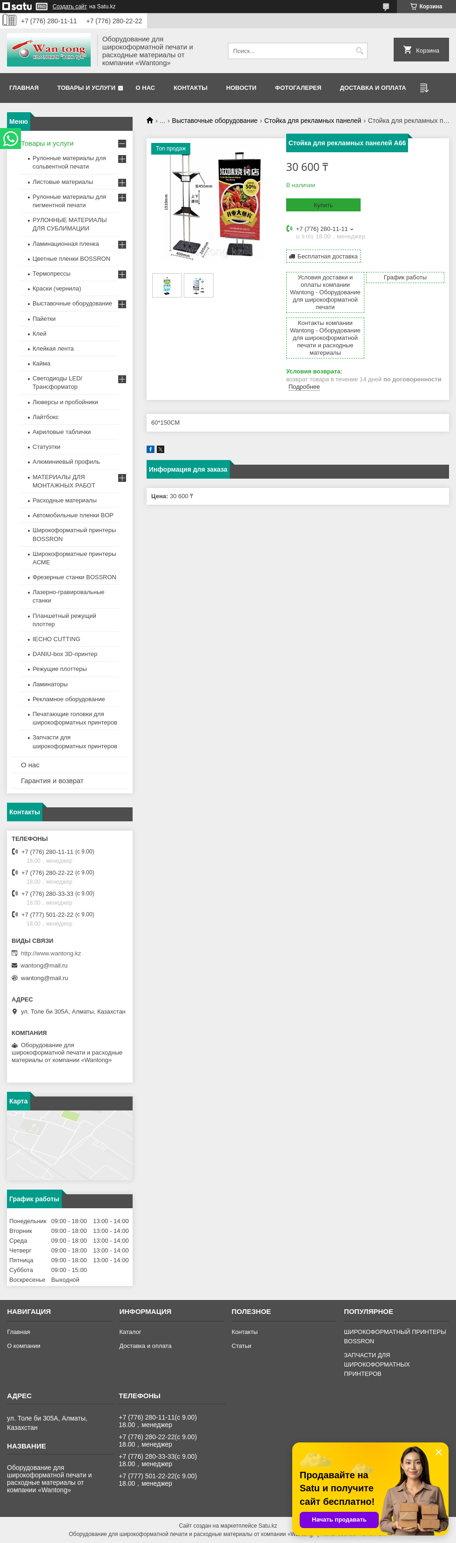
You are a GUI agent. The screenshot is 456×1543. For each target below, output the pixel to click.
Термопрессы (52, 273)
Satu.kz (267, 1526)
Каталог (130, 1331)
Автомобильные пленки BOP (73, 515)
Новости (241, 87)
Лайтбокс (46, 416)
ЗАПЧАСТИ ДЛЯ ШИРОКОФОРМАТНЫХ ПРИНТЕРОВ (377, 1364)
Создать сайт (70, 6)
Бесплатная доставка (327, 256)
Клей (40, 333)
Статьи (241, 1345)
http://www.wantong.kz (51, 953)
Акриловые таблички (62, 431)
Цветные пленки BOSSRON (71, 258)
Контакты (191, 87)
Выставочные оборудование (215, 120)
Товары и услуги (86, 87)
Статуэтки (46, 446)
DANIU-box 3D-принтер (65, 653)
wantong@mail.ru (43, 965)
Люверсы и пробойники (65, 402)
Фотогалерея (298, 87)
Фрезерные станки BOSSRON (74, 577)
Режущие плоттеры (60, 668)
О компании (23, 1345)
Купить (323, 205)
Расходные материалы (65, 500)
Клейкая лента (53, 348)
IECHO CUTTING (56, 639)
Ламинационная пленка (66, 243)
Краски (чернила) (57, 288)
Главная (24, 87)
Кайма (41, 363)
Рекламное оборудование (69, 699)
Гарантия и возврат (52, 781)
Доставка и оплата (373, 87)
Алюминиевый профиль (66, 461)
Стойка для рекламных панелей (312, 120)
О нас (145, 87)
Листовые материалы (63, 181)
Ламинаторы (50, 684)
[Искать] (359, 51)
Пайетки (44, 318)
